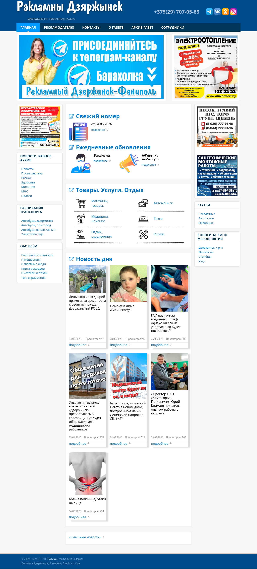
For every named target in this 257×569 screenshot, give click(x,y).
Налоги (26, 196)
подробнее (98, 130)
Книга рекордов (33, 268)
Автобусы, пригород (36, 225)
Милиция (28, 187)
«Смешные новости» (85, 537)
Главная (28, 27)
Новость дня (94, 259)
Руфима (52, 559)
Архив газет (142, 27)
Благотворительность (37, 255)
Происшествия (32, 173)
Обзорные (206, 223)
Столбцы (205, 256)
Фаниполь (206, 252)
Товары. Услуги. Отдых (110, 190)
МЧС (24, 191)
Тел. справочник (33, 277)
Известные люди (33, 264)
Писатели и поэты (34, 273)
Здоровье (28, 182)
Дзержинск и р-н (211, 247)
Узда (202, 261)
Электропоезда (32, 234)
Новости (27, 169)
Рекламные (207, 214)
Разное (26, 178)
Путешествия (31, 259)
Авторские (206, 218)
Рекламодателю (59, 27)
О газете (115, 27)
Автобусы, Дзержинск (37, 221)
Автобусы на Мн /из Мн (38, 230)
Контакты (91, 27)
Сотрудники (172, 27)
